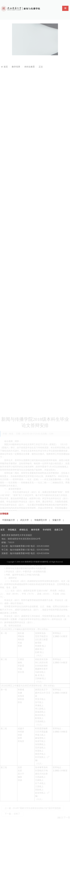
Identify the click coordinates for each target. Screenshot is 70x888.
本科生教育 (29, 64)
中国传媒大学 (8, 517)
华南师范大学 (40, 517)
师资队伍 (23, 540)
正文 (41, 64)
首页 (6, 64)
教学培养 (16, 64)
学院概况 (12, 540)
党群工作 (58, 540)
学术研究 (47, 540)
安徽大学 (56, 517)
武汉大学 (24, 517)
